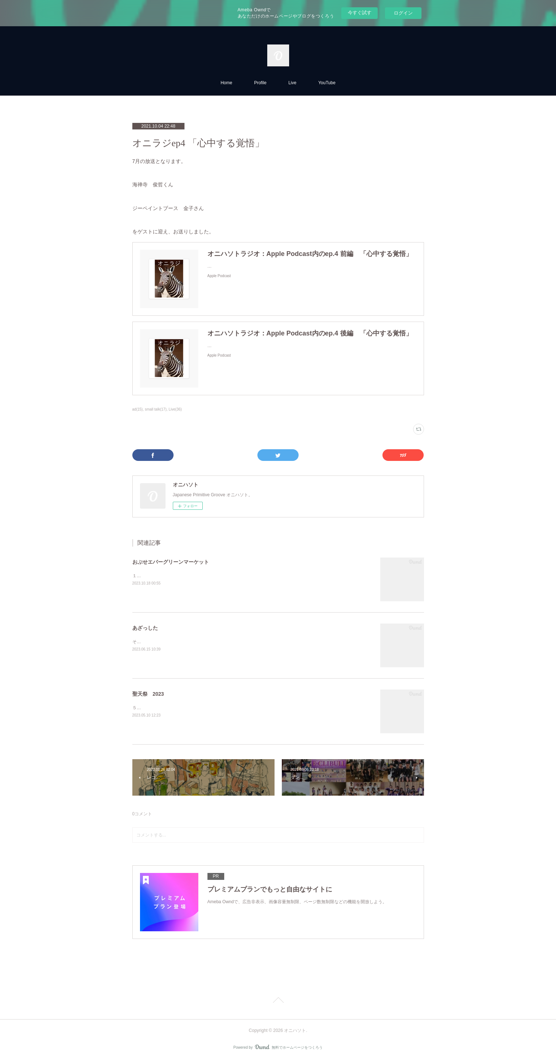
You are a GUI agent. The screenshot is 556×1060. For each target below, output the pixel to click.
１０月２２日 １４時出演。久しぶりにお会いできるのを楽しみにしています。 (213, 575)
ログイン (403, 13)
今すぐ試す (360, 12)
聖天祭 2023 (148, 694)
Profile (260, 82)
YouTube (326, 82)
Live (292, 82)
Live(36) (175, 409)
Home (226, 82)
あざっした (145, 628)
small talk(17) (156, 409)
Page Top (278, 1001)
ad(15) (137, 409)
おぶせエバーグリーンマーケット (170, 562)
